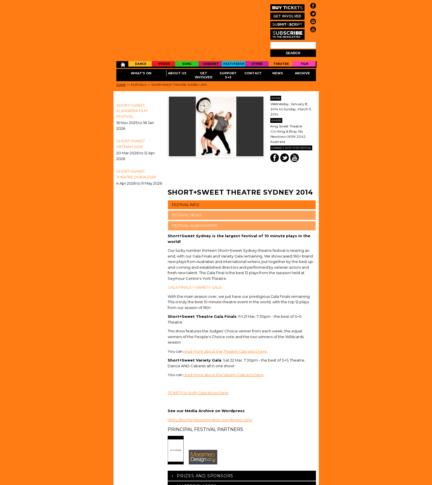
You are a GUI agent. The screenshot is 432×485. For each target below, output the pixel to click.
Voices (164, 64)
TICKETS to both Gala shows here (198, 392)
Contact (253, 73)
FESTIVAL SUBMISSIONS (194, 225)
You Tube (294, 157)
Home (122, 64)
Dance (140, 64)
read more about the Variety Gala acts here (223, 374)
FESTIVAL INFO (185, 204)
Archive (302, 73)
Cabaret (211, 64)
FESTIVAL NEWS (187, 215)
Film (304, 64)
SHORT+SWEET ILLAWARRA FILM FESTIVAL (131, 111)
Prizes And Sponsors (205, 475)
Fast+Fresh (233, 64)
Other (257, 64)
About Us (177, 73)
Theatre (281, 64)
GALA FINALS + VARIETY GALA (195, 287)
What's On (141, 73)
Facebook (274, 157)
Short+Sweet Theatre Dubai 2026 (136, 174)
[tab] (242, 476)
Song (186, 64)
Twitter (284, 157)
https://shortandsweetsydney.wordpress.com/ (210, 420)
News (277, 73)
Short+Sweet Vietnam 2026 (130, 144)
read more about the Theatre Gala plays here (225, 351)
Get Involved (203, 75)
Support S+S (228, 75)
